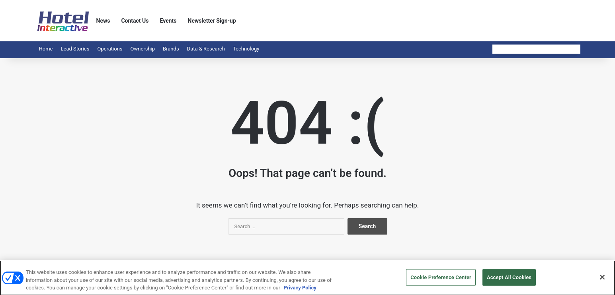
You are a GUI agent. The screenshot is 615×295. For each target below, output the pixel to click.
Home (46, 49)
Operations (109, 49)
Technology (246, 49)
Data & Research (206, 49)
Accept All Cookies (509, 282)
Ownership (143, 49)
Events (168, 20)
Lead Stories (75, 49)
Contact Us (134, 20)
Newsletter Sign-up (212, 20)
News (103, 20)
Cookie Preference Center (440, 282)
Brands (171, 49)
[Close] (602, 282)
